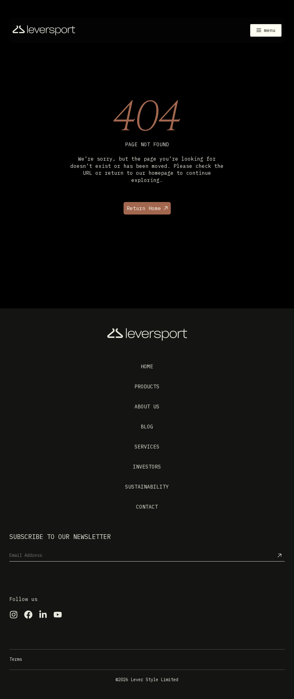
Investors (147, 466)
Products (147, 386)
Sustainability (147, 487)
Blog (147, 426)
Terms (15, 659)
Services (147, 446)
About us (147, 406)
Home (147, 366)
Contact (147, 507)
